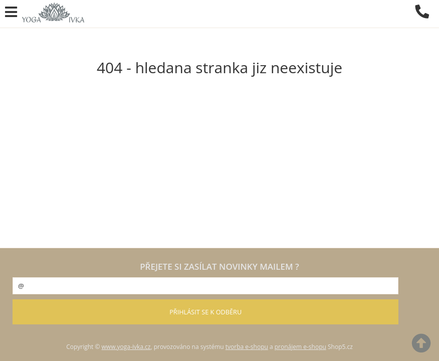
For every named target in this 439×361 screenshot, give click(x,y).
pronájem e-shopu (300, 346)
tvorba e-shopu (247, 346)
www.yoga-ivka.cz (126, 346)
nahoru (423, 345)
